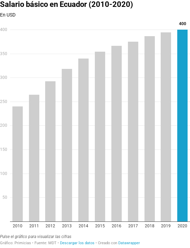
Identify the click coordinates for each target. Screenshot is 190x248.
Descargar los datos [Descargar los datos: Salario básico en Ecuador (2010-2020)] (77, 243)
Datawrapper (129, 243)
